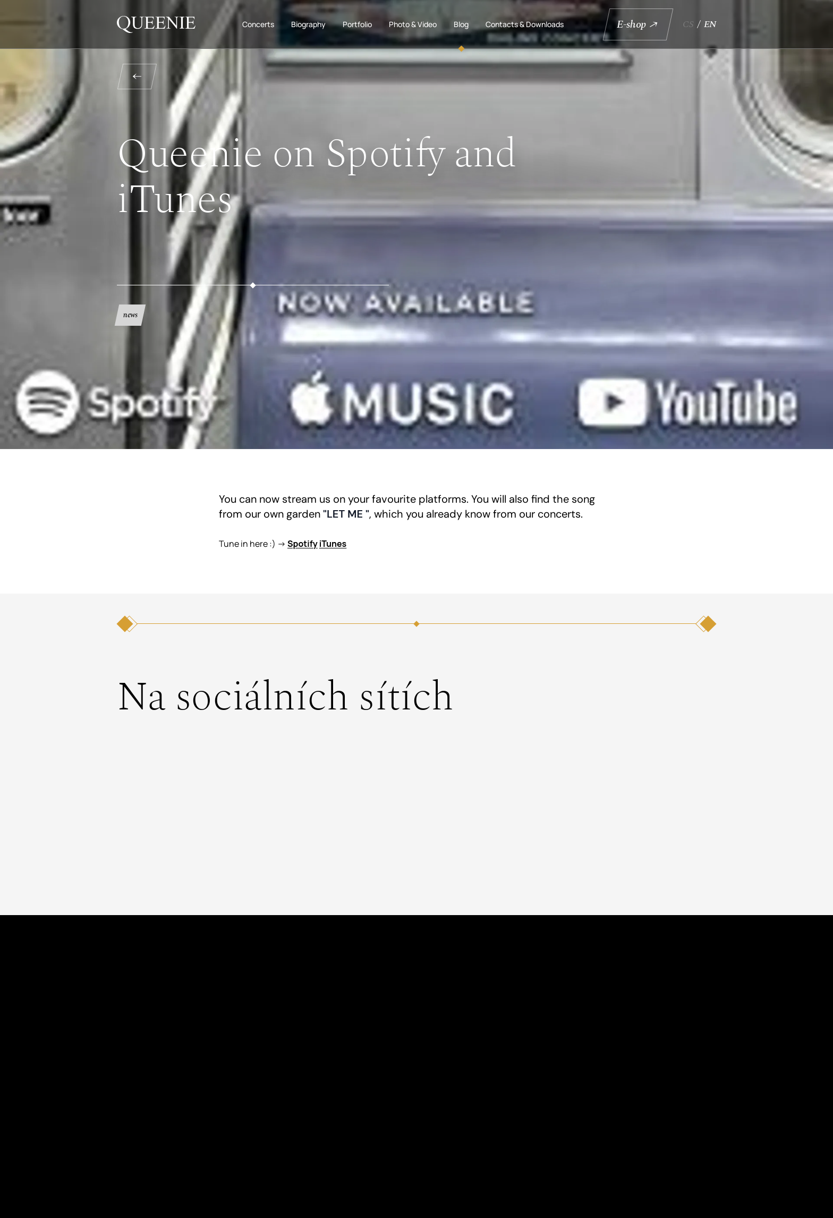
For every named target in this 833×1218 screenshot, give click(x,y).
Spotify (302, 543)
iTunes (333, 543)
